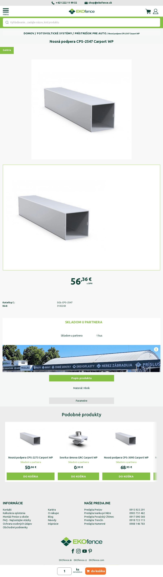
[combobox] (81, 22)
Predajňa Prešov (93, 509)
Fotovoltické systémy (54, 33)
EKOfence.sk (65, 560)
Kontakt (7, 509)
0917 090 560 (137, 516)
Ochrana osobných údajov (17, 523)
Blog (50, 516)
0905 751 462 (137, 513)
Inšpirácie (53, 523)
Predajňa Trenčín (93, 520)
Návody (52, 520)
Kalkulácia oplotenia (14, 513)
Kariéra (52, 509)
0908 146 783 (137, 523)
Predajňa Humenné (94, 523)
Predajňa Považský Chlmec (99, 516)
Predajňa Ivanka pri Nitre (97, 513)
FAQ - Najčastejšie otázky (17, 520)
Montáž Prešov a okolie (16, 516)
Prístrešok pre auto (90, 33)
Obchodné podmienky (15, 527)
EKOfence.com (96, 560)
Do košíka (30, 476)
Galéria (7, 50)
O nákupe (53, 513)
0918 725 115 (137, 520)
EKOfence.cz (80, 560)
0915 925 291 (137, 509)
